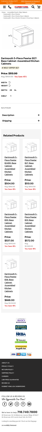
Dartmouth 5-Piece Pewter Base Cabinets (16, 16)
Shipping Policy (8, 373)
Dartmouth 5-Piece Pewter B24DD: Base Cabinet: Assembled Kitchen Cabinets (11, 166)
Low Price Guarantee (10, 379)
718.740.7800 (27, 412)
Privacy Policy (8, 366)
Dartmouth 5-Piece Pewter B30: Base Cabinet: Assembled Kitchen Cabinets (11, 223)
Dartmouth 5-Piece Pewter (11, 14)
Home (4, 12)
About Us (5, 363)
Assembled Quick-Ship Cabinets (17, 12)
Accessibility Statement (9, 425)
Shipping (7, 120)
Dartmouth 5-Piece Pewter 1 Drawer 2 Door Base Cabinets (21, 18)
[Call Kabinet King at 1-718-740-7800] (9, 7)
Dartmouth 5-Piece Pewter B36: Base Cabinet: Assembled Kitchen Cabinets (11, 282)
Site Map (30, 421)
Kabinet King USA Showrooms (13, 386)
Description (8, 115)
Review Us (6, 383)
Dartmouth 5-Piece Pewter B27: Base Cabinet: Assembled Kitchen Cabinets (31, 166)
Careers (5, 376)
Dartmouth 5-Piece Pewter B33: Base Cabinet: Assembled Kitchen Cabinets (31, 223)
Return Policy (7, 369)
